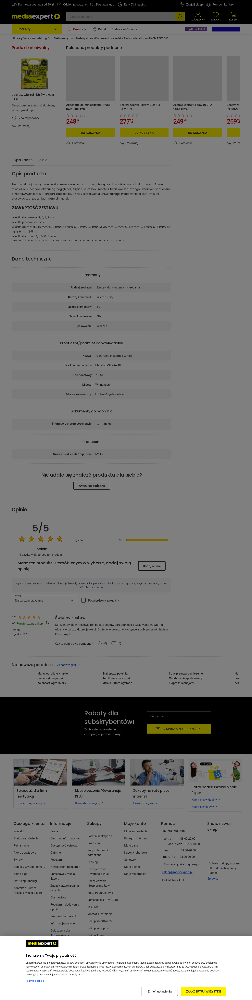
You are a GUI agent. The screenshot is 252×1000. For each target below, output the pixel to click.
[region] (126, 968)
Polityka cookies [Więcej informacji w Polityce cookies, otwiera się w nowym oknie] (35, 980)
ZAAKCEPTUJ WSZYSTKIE (203, 991)
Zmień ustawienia (159, 991)
